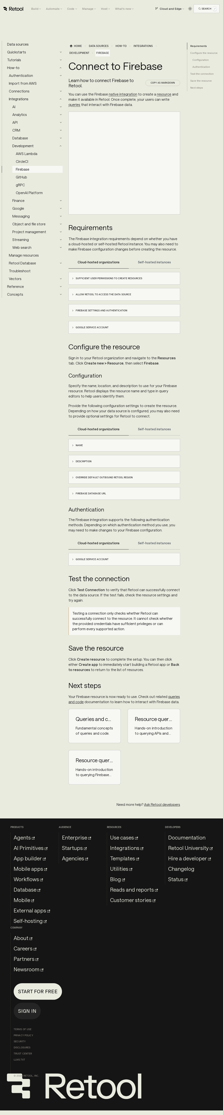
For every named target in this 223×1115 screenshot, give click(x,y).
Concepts (15, 294)
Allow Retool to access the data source (103, 294)
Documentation (186, 837)
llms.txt (19, 1059)
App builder (30, 858)
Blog (117, 879)
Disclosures (22, 1047)
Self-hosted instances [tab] (154, 262)
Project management (29, 232)
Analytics (19, 114)
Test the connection (202, 73)
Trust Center (23, 1053)
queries (74, 104)
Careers (25, 948)
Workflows (28, 879)
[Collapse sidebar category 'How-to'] (61, 67)
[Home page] (75, 46)
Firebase (22, 169)
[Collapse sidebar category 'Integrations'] (61, 99)
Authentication (21, 75)
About (23, 938)
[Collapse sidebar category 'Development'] (61, 145)
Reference (15, 286)
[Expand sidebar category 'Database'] (61, 138)
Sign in (27, 1011)
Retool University (190, 848)
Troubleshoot (20, 271)
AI (13, 107)
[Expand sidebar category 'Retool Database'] (61, 263)
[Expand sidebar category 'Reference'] (61, 286)
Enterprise (76, 837)
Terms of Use (22, 1029)
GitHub (21, 177)
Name (79, 445)
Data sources (18, 44)
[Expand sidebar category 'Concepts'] (61, 294)
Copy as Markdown (163, 82)
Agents (24, 837)
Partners (26, 959)
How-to (13, 68)
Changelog (181, 869)
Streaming (20, 240)
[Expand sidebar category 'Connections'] (61, 91)
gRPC (20, 185)
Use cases (124, 837)
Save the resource (201, 80)
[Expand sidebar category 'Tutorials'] (61, 59)
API (15, 122)
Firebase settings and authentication (101, 310)
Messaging (21, 216)
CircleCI (22, 161)
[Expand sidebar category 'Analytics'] (61, 114)
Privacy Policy (23, 1035)
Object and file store (29, 224)
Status (177, 879)
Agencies (75, 858)
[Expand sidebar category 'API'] (61, 122)
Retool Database (22, 263)
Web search (21, 247)
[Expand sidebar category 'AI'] (61, 106)
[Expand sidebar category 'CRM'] (61, 130)
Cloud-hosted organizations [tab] (98, 262)
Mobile (24, 900)
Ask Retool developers (162, 804)
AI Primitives (30, 848)
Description (83, 461)
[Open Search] (207, 8)
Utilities (121, 869)
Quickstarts (16, 52)
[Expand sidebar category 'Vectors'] (61, 278)
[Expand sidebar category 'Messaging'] (61, 216)
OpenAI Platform (29, 193)
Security (20, 1041)
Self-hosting (30, 921)
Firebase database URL (91, 493)
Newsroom (28, 969)
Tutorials (14, 60)
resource (164, 94)
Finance (18, 200)
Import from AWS (23, 83)
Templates (124, 858)
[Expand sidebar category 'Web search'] (61, 247)
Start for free (38, 991)
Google (18, 208)
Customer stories (132, 900)
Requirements (198, 46)
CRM (16, 130)
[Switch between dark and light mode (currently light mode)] (190, 8)
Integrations (18, 99)
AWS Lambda (26, 154)
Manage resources (24, 255)
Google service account (92, 327)
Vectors (15, 279)
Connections (19, 91)
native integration (123, 94)
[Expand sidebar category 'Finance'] (61, 200)
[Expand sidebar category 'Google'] (61, 208)
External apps (32, 910)
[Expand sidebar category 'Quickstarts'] (61, 52)
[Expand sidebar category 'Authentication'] (61, 75)
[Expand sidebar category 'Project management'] (61, 231)
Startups (74, 848)
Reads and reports (134, 889)
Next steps (196, 87)
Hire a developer (189, 858)
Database (20, 138)
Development (23, 146)
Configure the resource (204, 52)
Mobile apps (30, 869)
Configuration (200, 59)
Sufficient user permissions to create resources (109, 278)
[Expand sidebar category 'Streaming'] (61, 239)
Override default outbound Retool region (104, 477)
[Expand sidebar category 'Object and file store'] (61, 224)
